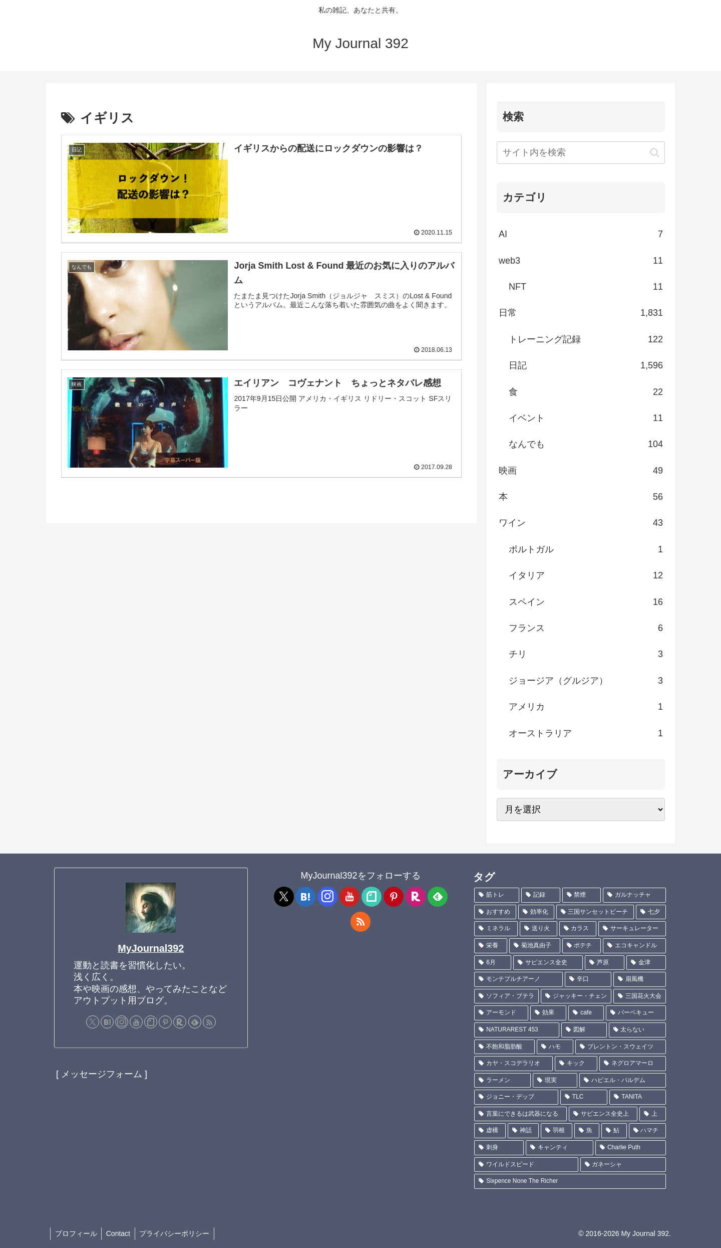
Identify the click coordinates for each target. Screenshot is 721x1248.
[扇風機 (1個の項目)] (639, 979)
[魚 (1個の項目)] (586, 1130)
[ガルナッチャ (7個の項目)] (634, 895)
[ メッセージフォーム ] (101, 1074)
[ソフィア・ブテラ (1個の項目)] (506, 996)
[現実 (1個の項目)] (555, 1080)
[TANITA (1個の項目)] (637, 1097)
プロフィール (77, 1233)
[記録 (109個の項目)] (540, 895)
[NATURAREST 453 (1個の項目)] (516, 1029)
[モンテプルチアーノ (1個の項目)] (518, 979)
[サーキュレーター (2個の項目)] (632, 928)
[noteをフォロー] (150, 1021)
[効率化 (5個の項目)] (536, 912)
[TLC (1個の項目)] (583, 1097)
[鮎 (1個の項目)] (613, 1130)
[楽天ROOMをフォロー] (179, 1021)
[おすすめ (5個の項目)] (495, 912)
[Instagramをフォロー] (121, 1021)
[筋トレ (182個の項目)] (496, 895)
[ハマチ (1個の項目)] (647, 1130)
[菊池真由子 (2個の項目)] (534, 945)
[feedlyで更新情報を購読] (194, 1021)
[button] (654, 152)
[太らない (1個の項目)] (637, 1029)
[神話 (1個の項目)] (523, 1130)
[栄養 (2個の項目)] (490, 945)
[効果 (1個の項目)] (548, 1012)
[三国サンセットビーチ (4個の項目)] (595, 912)
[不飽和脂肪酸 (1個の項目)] (504, 1047)
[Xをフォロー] (92, 1021)
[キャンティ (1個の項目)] (559, 1147)
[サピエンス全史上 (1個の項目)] (603, 1114)
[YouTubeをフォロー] (136, 1021)
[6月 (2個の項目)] (492, 962)
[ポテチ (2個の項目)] (581, 945)
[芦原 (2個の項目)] (604, 962)
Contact (120, 1233)
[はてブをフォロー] (107, 1021)
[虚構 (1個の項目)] (489, 1130)
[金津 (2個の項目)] (646, 962)
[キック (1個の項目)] (576, 1063)
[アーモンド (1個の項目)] (501, 1012)
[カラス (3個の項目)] (578, 928)
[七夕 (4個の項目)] (651, 912)
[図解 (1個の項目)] (583, 1029)
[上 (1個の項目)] (652, 1114)
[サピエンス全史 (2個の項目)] (548, 962)
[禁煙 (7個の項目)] (581, 895)
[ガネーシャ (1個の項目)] (623, 1164)
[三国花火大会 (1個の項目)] (639, 996)
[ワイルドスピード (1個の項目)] (526, 1164)
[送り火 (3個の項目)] (538, 928)
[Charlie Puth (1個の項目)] (630, 1147)
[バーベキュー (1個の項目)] (636, 1012)
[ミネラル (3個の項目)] (496, 928)
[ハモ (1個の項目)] (555, 1047)
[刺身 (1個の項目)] (499, 1147)
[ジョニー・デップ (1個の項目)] (516, 1097)
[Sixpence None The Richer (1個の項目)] (570, 1181)
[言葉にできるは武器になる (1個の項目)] (520, 1114)
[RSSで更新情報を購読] (209, 1021)
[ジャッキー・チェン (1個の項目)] (576, 996)
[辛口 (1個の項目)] (588, 979)
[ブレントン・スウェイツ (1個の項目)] (620, 1047)
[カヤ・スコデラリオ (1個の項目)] (513, 1063)
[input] (581, 152)
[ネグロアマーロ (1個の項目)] (632, 1063)
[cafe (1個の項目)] (586, 1012)
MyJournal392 (151, 948)
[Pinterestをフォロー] (165, 1021)
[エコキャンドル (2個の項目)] (634, 945)
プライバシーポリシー (178, 1233)
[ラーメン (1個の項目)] (502, 1080)
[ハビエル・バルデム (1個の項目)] (622, 1080)
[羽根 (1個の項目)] (556, 1130)
